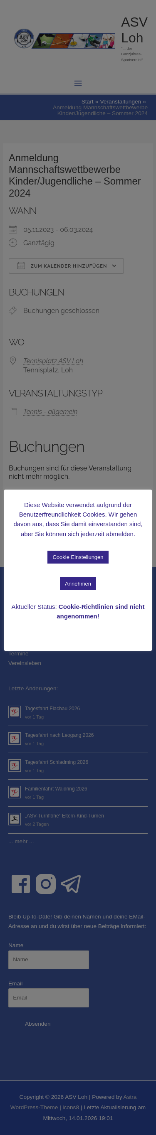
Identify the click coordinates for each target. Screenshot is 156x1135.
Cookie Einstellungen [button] (77, 557)
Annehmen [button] (78, 584)
